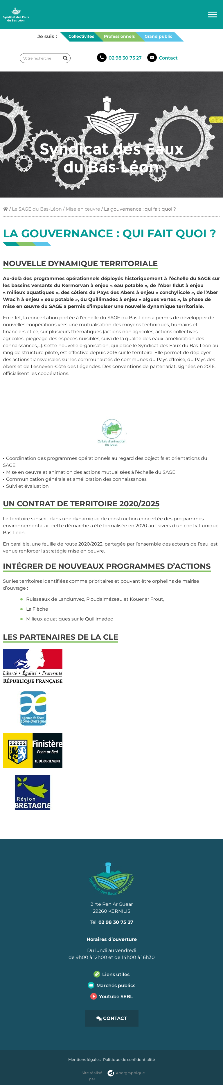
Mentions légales (84, 1059)
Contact (168, 58)
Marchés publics (115, 985)
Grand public (158, 36)
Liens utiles (116, 974)
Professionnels (119, 36)
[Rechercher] (65, 58)
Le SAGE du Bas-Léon (37, 209)
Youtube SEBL (116, 996)
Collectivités (81, 36)
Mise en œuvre (83, 209)
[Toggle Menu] (212, 14)
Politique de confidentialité (129, 1059)
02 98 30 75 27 (125, 58)
